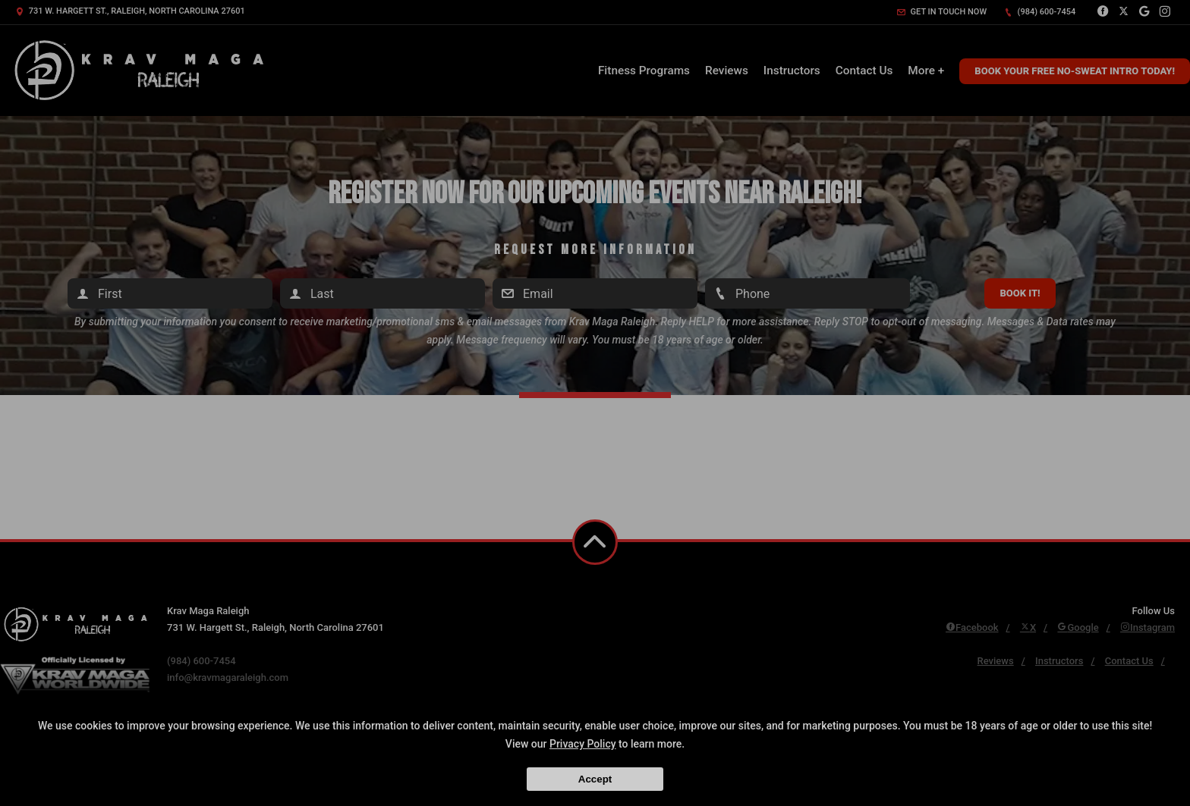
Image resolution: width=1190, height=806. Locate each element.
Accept (595, 779)
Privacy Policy (582, 744)
